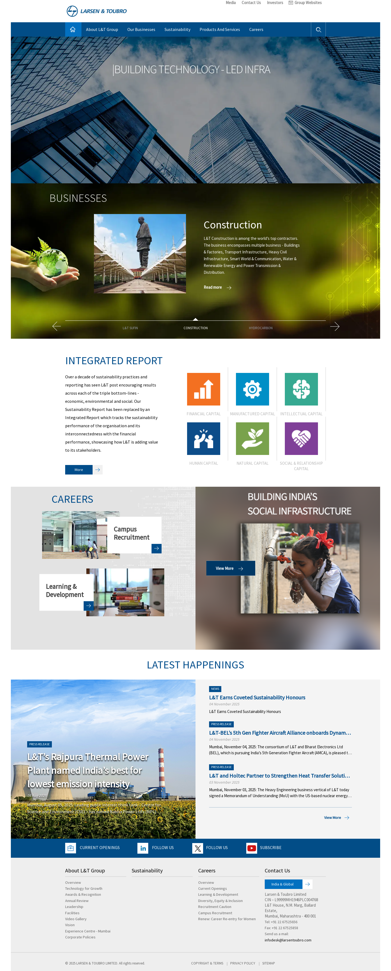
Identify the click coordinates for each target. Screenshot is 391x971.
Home (73, 29)
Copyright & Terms (207, 963)
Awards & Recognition (83, 894)
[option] (195, 253)
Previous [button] (56, 326)
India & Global (292, 884)
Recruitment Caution (214, 906)
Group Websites (308, 2)
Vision (70, 924)
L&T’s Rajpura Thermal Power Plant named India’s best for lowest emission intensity (87, 770)
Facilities (72, 912)
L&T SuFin (130, 328)
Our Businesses (141, 29)
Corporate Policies (80, 937)
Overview (73, 882)
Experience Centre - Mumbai (88, 931)
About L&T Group (102, 29)
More (89, 469)
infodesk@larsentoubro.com (288, 940)
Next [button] (334, 326)
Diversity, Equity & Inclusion (220, 900)
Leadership (74, 906)
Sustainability (177, 29)
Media (231, 2)
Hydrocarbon (261, 328)
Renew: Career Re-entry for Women (227, 918)
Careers (256, 29)
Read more (219, 287)
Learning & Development (218, 894)
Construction (196, 328)
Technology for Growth (83, 888)
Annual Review (77, 900)
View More (231, 568)
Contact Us (251, 2)
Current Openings (100, 847)
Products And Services (220, 29)
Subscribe (271, 847)
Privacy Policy (242, 963)
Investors (275, 2)
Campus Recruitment (215, 912)
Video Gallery (76, 918)
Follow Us (163, 847)
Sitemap (268, 963)
